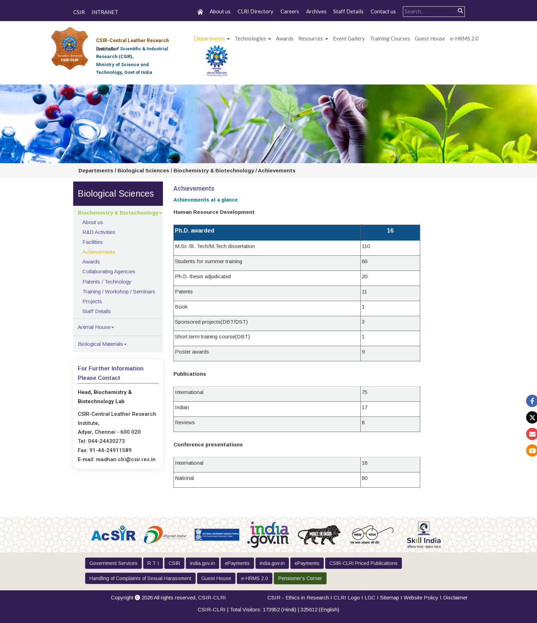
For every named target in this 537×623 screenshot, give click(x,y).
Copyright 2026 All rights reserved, (168, 597)
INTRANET (104, 12)
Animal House (94, 327)
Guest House (430, 38)
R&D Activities (98, 232)
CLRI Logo (347, 597)
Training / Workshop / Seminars (118, 291)
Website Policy (421, 597)
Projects (92, 301)
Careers (289, 11)
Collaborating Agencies (108, 271)
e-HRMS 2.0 (464, 38)
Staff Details (348, 11)
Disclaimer (455, 597)
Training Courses (390, 38)
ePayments (237, 563)
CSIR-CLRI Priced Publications (363, 563)
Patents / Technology (107, 282)
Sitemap (389, 597)
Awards (91, 262)
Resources (310, 38)
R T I (153, 563)
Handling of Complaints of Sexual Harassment (140, 578)
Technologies (250, 38)
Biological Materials (100, 344)
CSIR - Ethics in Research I (300, 597)
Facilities (92, 242)
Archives (316, 11)
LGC (370, 597)
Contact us (383, 11)
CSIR (79, 12)
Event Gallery (349, 38)
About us (220, 11)
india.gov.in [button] (202, 563)
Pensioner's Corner (300, 578)
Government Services (113, 563)
